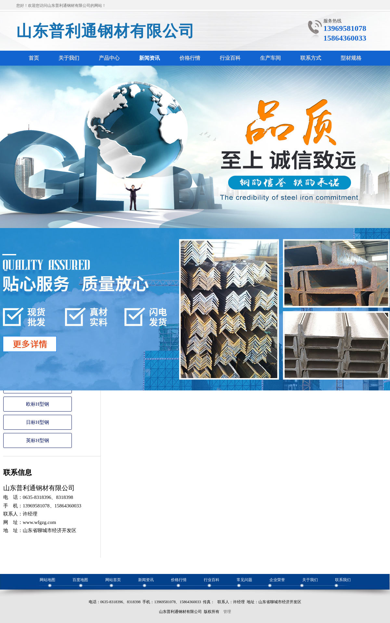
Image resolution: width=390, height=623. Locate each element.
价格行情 (179, 580)
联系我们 (343, 580)
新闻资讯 (146, 580)
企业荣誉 (277, 580)
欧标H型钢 (37, 404)
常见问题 (244, 580)
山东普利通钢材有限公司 (105, 31)
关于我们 (310, 580)
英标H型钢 (37, 440)
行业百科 (211, 580)
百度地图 (80, 580)
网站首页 (113, 580)
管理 (227, 611)
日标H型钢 (37, 422)
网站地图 (47, 580)
